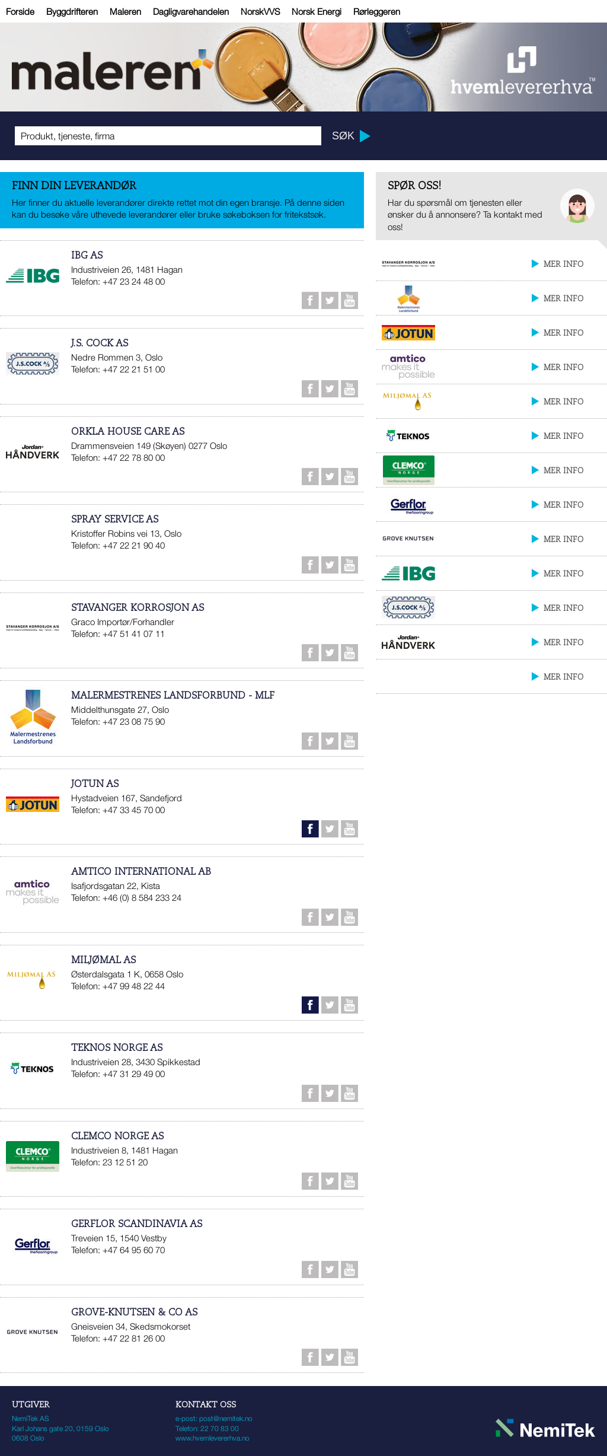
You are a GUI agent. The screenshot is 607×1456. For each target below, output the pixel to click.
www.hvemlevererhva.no (212, 1437)
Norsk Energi (316, 11)
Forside (20, 11)
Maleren (125, 11)
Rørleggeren (376, 11)
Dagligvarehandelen (191, 11)
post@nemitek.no (226, 1418)
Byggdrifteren (72, 11)
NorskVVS (260, 11)
